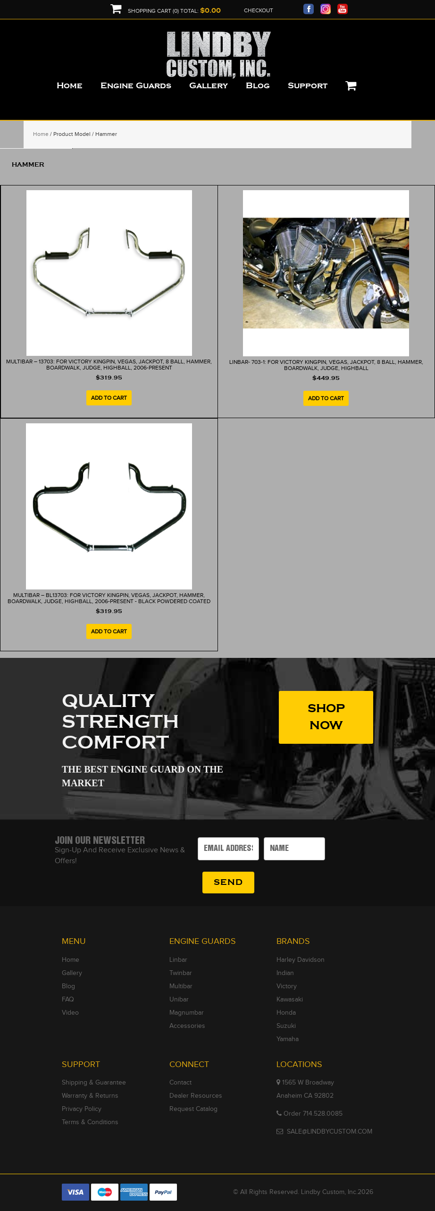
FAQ (68, 999)
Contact (180, 1082)
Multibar (180, 986)
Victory (286, 986)
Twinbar (180, 973)
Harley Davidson (300, 960)
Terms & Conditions (90, 1122)
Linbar (178, 960)
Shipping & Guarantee (94, 1082)
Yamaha (287, 1039)
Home (41, 134)
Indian (285, 973)
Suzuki (286, 1026)
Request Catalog (193, 1109)
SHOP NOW (326, 717)
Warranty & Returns (90, 1096)
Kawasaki (289, 999)
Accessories (187, 1026)
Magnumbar (186, 1013)
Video (70, 1013)
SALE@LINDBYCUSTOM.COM (329, 1131)
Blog (68, 986)
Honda (286, 1013)
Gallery (72, 973)
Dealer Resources (195, 1096)
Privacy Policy (81, 1109)
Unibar (179, 999)
